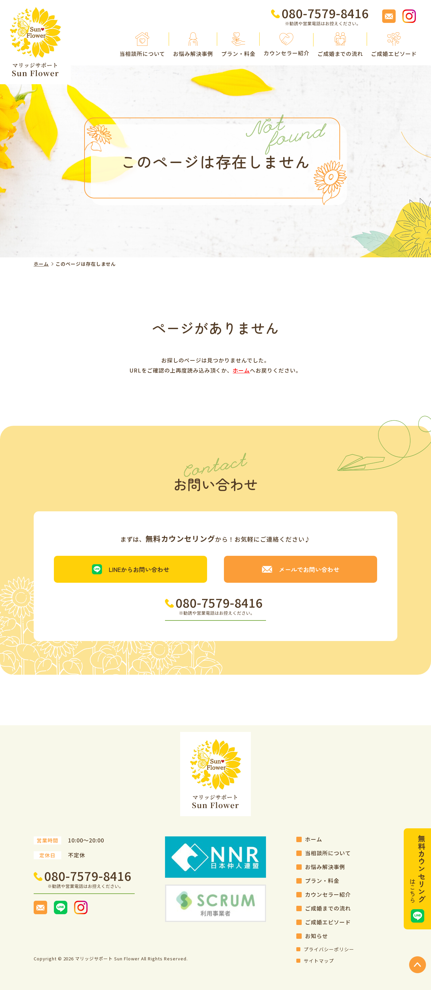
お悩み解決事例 (325, 866)
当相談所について (328, 853)
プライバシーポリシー (329, 949)
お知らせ (316, 935)
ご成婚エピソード (328, 922)
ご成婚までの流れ (328, 908)
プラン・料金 (322, 880)
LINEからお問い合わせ (139, 569)
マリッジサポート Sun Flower (107, 958)
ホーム (41, 263)
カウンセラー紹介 (328, 894)
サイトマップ (319, 960)
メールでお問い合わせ (309, 569)
